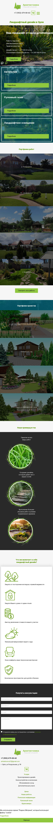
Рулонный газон (26, 801)
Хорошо (26, 820)
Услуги (26, 774)
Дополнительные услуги (26, 786)
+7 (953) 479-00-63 (22, 13)
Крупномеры (26, 803)
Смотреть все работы (26, 291)
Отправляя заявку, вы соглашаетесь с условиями (22, 733)
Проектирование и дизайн (26, 777)
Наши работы (26, 794)
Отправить (8, 739)
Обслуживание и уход (26, 783)
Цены (26, 791)
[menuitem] (38, 13)
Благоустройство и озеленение (26, 780)
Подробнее (13, 59)
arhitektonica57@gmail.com (10, 761)
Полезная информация (26, 797)
